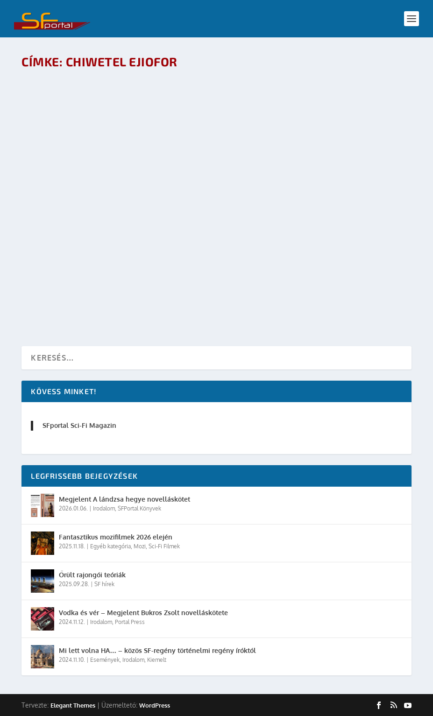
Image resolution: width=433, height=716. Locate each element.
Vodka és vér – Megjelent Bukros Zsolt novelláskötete (143, 613)
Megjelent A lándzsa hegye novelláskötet (124, 499)
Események (105, 659)
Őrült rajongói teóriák (92, 575)
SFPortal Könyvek (139, 508)
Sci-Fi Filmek (164, 546)
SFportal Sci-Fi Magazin (79, 425)
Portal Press (130, 621)
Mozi (140, 546)
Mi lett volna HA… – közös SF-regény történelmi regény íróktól (157, 650)
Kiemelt (156, 659)
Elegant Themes (72, 705)
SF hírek (104, 584)
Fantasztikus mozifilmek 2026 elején (115, 537)
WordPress (154, 705)
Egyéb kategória (110, 546)
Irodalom (104, 508)
